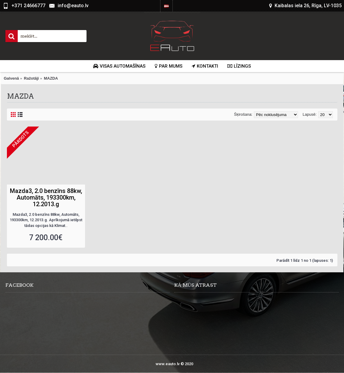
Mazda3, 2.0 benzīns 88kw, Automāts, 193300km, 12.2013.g (46, 197)
